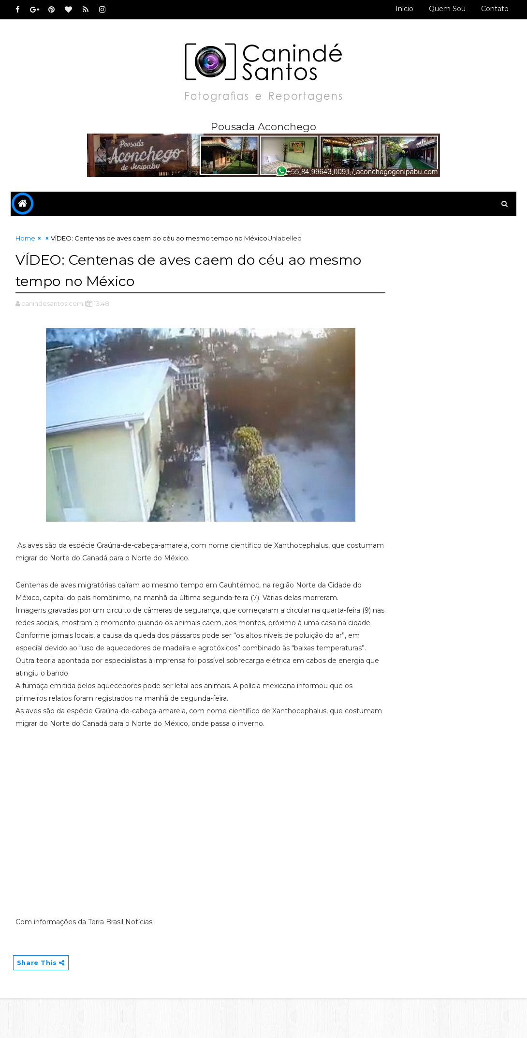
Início (404, 8)
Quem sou (447, 8)
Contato (495, 8)
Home (25, 240)
